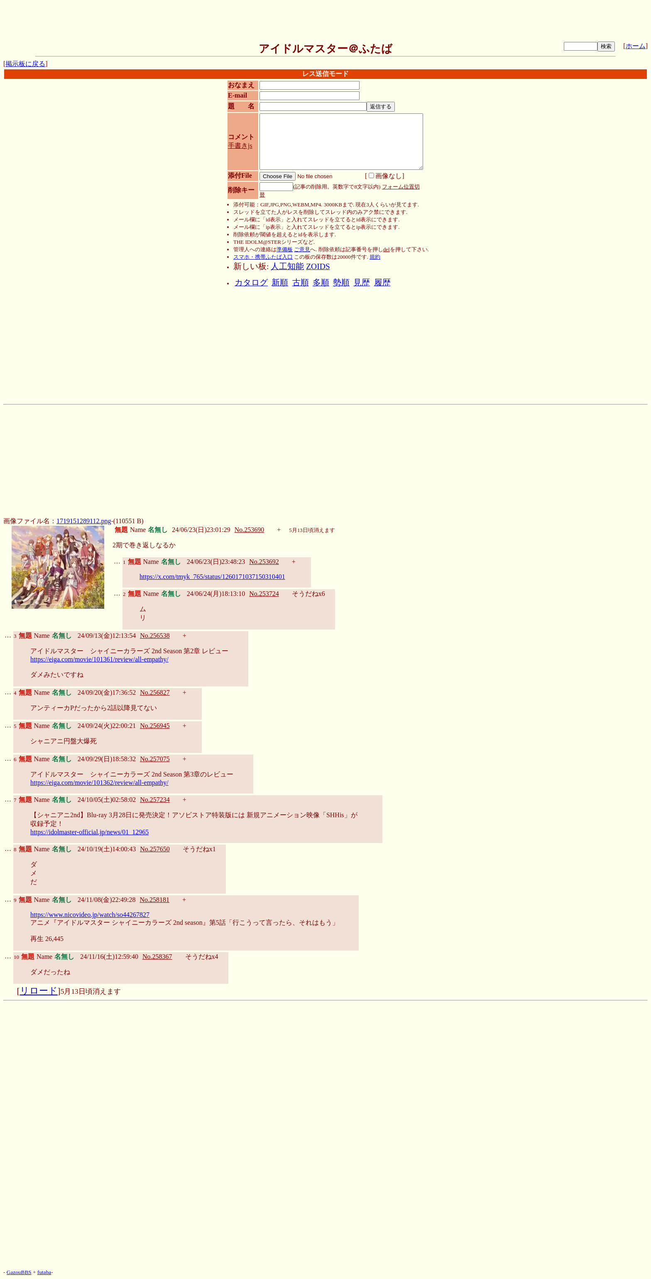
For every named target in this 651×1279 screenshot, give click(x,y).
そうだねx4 (201, 956)
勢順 (341, 282)
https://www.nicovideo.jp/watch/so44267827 (89, 914)
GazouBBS (19, 1272)
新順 (280, 282)
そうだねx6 (308, 593)
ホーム (636, 45)
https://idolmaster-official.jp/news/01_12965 (89, 832)
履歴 (382, 282)
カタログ (251, 282)
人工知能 (287, 266)
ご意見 (302, 249)
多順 (321, 282)
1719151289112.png (83, 520)
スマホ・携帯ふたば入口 (263, 257)
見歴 (361, 282)
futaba (44, 1272)
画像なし (385, 175)
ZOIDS (318, 266)
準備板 (285, 249)
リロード (39, 991)
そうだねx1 (199, 849)
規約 (375, 257)
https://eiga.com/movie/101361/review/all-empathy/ (99, 659)
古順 (300, 282)
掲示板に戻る (25, 63)
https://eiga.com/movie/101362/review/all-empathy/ (99, 782)
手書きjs (240, 145)
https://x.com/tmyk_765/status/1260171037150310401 (212, 576)
